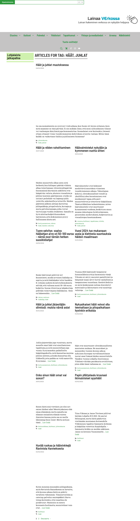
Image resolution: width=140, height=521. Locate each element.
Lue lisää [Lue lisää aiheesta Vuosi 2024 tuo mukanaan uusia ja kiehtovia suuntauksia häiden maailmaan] (89, 290)
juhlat (44, 143)
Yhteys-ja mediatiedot (94, 35)
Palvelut (43, 35)
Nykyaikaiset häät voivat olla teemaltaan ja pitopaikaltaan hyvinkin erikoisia (92, 307)
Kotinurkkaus (43, 426)
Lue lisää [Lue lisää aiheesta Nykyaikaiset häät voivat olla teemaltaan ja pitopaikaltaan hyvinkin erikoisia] (107, 364)
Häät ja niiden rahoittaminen (53, 147)
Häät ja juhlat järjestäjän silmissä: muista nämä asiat (53, 305)
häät (39, 143)
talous (53, 223)
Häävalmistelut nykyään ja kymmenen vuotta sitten (91, 149)
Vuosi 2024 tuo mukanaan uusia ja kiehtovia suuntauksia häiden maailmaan (93, 234)
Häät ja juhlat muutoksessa (52, 65)
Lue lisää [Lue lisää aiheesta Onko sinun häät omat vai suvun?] (46, 422)
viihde (101, 221)
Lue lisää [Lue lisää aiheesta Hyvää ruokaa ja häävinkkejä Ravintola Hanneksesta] (46, 508)
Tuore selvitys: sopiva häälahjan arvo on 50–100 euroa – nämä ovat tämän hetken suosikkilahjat (55, 235)
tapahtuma (94, 221)
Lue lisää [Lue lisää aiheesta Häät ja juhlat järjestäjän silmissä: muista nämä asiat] (52, 361)
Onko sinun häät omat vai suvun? (51, 376)
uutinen (46, 297)
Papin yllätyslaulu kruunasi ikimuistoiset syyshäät (91, 376)
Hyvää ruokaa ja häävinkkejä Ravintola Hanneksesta (53, 446)
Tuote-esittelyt (70, 41)
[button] (61, 48)
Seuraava (46, 518)
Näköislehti (124, 35)
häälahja (41, 299)
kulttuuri (86, 221)
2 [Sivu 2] (39, 518)
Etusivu (16, 35)
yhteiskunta (42, 140)
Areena (112, 35)
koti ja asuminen (44, 223)
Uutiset (30, 35)
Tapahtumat (71, 35)
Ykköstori (55, 35)
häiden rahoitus (48, 226)
